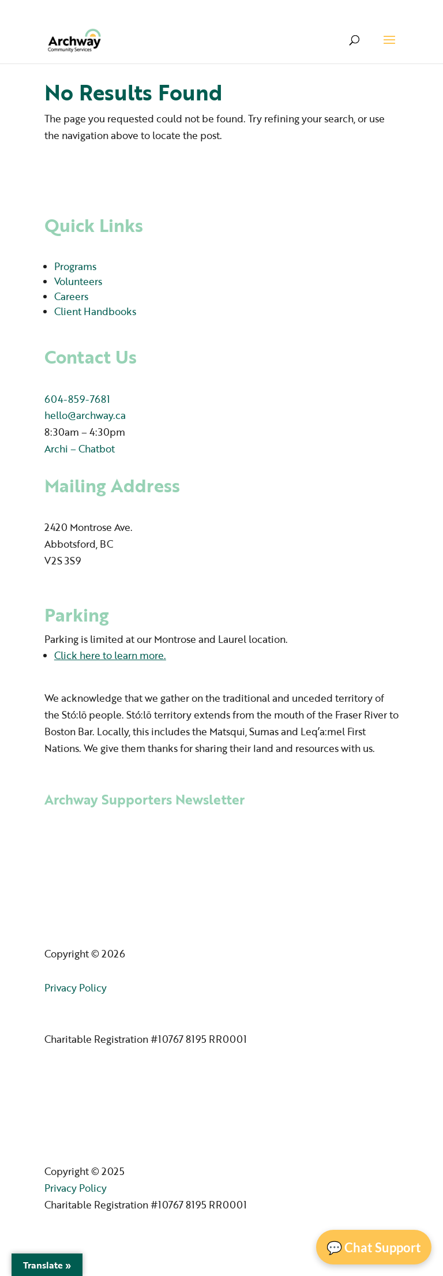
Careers (71, 296)
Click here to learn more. (110, 655)
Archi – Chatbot (79, 448)
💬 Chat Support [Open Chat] (373, 1247)
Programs (75, 266)
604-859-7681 (77, 399)
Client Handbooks (95, 311)
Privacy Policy (75, 988)
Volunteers (78, 281)
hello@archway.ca (85, 415)
